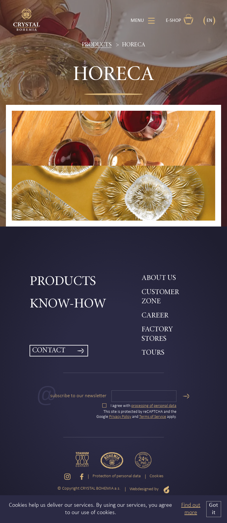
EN (209, 20)
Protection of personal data (117, 476)
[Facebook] (82, 476)
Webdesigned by (149, 489)
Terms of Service (152, 417)
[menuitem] (86, 282)
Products (96, 45)
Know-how (68, 304)
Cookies (156, 476)
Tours (153, 353)
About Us (159, 278)
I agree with (139, 406)
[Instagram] (67, 476)
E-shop (180, 19)
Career (155, 316)
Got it (213, 509)
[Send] (185, 396)
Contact (48, 350)
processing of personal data (153, 406)
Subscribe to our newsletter (78, 395)
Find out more (190, 509)
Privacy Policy (120, 417)
